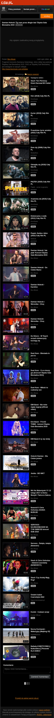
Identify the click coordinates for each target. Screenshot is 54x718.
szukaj (47, 16)
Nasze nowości (33, 74)
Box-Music (11, 59)
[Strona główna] (7, 3)
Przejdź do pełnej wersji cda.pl (27, 698)
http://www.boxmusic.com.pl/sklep (15, 69)
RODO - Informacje (44, 715)
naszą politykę (44, 710)
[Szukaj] (20, 16)
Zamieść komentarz (40, 677)
